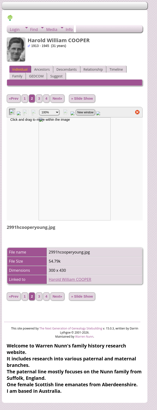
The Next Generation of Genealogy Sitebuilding (70, 328)
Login (15, 29)
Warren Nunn (84, 337)
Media (51, 29)
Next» (57, 98)
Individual (20, 69)
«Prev (13, 98)
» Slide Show (82, 98)
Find (34, 29)
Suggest (56, 76)
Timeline (116, 69)
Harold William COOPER (70, 279)
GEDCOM (36, 76)
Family (17, 76)
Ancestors (42, 69)
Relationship (93, 69)
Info (69, 29)
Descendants (66, 69)
